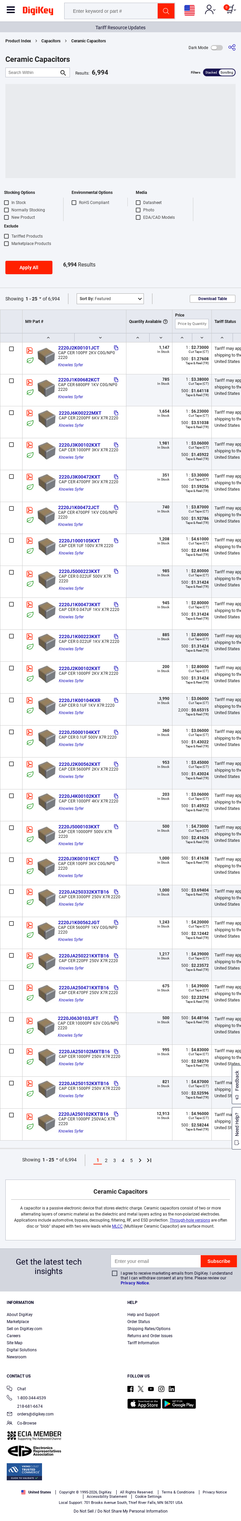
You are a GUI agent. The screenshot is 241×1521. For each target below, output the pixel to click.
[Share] (232, 47)
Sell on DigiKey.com (24, 1328)
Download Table (212, 298)
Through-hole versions (190, 1220)
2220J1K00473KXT (80, 604)
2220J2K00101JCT (78, 348)
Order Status (138, 1321)
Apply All (28, 267)
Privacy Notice (135, 1282)
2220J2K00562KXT (80, 764)
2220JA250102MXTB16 (84, 1051)
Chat (16, 1389)
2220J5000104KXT (79, 732)
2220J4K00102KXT (80, 796)
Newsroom (17, 1357)
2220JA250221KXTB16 (84, 955)
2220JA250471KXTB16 (84, 987)
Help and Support (143, 1314)
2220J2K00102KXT (80, 668)
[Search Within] (32, 72)
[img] (38, 12)
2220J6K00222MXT (80, 413)
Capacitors (51, 41)
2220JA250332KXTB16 (84, 892)
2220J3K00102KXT (80, 445)
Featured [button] (95, 298)
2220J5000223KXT (79, 571)
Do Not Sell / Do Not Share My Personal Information (121, 1511)
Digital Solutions (22, 1350)
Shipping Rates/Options (148, 1328)
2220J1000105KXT (79, 540)
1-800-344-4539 (26, 1398)
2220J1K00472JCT (78, 507)
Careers (14, 1335)
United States (36, 1492)
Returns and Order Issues (149, 1335)
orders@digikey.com (30, 1414)
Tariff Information (143, 1343)
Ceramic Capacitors (88, 41)
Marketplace (18, 1321)
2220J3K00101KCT (79, 858)
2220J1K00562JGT (79, 922)
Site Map (15, 1343)
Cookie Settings (148, 1496)
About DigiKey (20, 1314)
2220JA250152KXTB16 (84, 1083)
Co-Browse (21, 1424)
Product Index (18, 41)
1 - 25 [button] (31, 298)
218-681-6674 (25, 1406)
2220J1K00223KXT (80, 636)
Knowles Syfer (70, 365)
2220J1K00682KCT (79, 379)
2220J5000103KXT (79, 826)
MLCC (117, 1226)
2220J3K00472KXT (80, 477)
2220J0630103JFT (78, 1018)
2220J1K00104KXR (80, 700)
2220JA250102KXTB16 (83, 1114)
